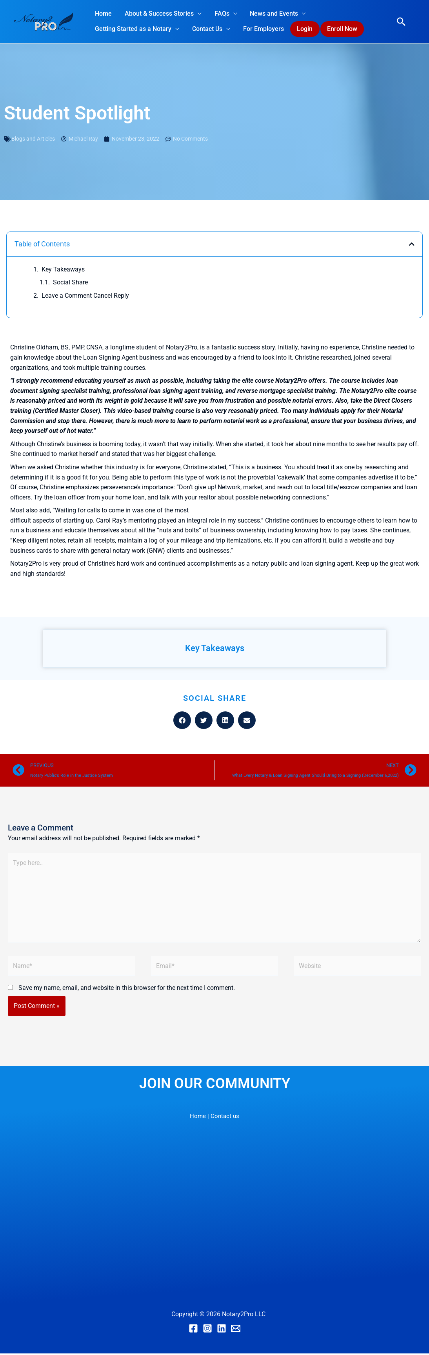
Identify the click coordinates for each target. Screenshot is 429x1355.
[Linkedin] (221, 1330)
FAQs (221, 13)
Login (304, 29)
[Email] (235, 1330)
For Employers (262, 29)
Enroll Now (342, 29)
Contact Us (207, 29)
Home (103, 13)
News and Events (273, 13)
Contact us (225, 1118)
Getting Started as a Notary (133, 29)
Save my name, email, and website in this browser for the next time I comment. (126, 989)
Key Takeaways (63, 270)
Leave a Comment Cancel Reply (85, 296)
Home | (199, 1118)
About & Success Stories (158, 13)
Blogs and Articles (33, 139)
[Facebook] (193, 1330)
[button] (401, 22)
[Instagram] (207, 1330)
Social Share (70, 283)
